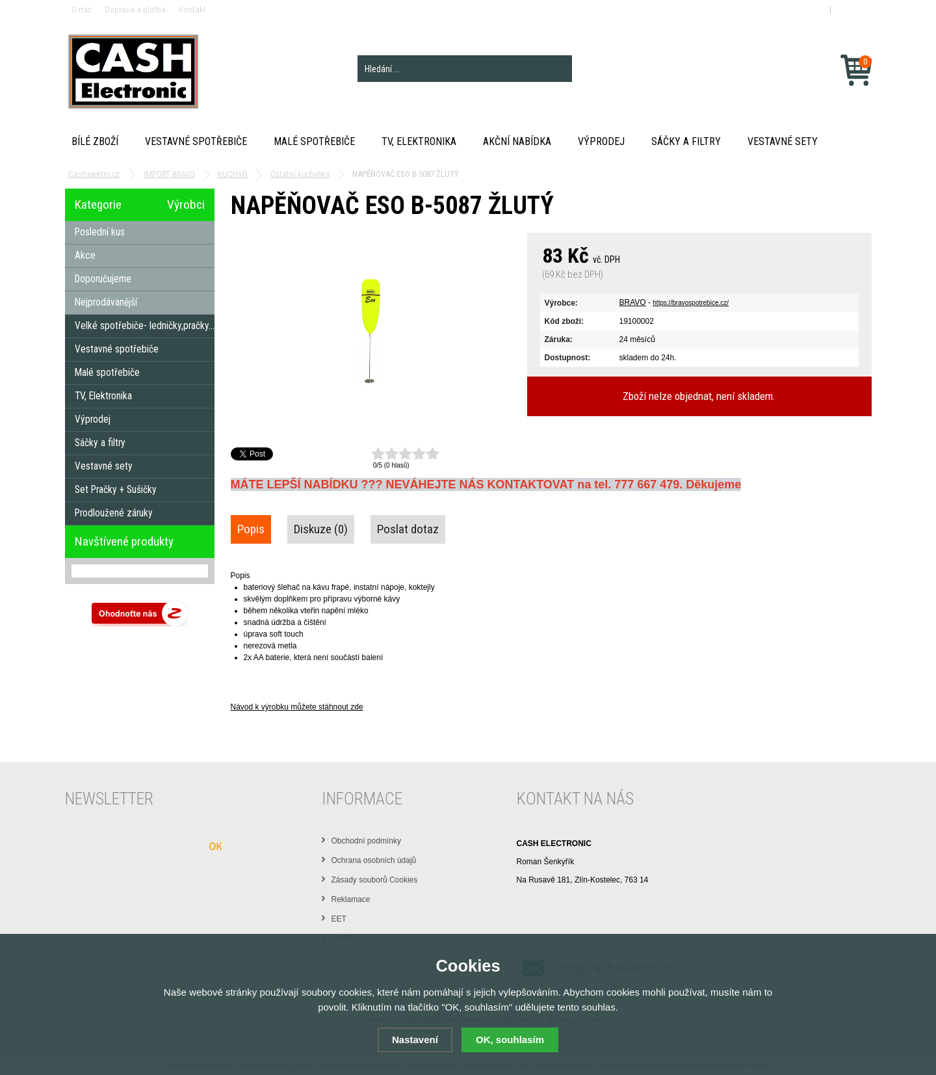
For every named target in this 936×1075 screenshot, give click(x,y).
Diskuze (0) (321, 529)
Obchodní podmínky (366, 840)
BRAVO (632, 302)
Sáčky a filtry (686, 141)
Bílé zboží (95, 141)
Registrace (852, 9)
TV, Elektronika (419, 141)
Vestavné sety (783, 141)
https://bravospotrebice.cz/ (691, 302)
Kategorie (98, 204)
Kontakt (192, 9)
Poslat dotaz (408, 529)
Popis (251, 529)
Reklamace (351, 899)
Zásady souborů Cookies (375, 879)
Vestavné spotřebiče (196, 141)
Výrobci (186, 204)
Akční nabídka (517, 141)
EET (339, 918)
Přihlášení (807, 9)
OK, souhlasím (510, 1039)
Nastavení (415, 1039)
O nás (82, 9)
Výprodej (601, 141)
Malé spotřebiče (314, 141)
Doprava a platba (135, 9)
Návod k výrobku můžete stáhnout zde (297, 706)
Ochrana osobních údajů (374, 860)
